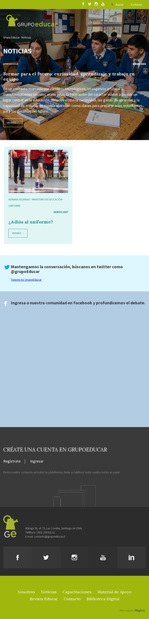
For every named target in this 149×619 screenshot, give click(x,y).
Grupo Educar (11, 37)
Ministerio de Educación (47, 199)
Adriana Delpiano (19, 199)
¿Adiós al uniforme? (30, 222)
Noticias (26, 37)
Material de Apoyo (114, 591)
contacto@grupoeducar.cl (49, 536)
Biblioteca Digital (103, 598)
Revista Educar (44, 598)
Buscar (119, 4)
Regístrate (12, 461)
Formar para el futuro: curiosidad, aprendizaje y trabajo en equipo (69, 76)
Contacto (136, 4)
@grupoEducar (25, 271)
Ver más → (13, 122)
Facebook (82, 302)
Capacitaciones (76, 591)
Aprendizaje (10, 63)
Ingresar (36, 461)
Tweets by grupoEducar (26, 280)
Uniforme (14, 205)
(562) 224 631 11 (46, 532)
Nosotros (26, 591)
